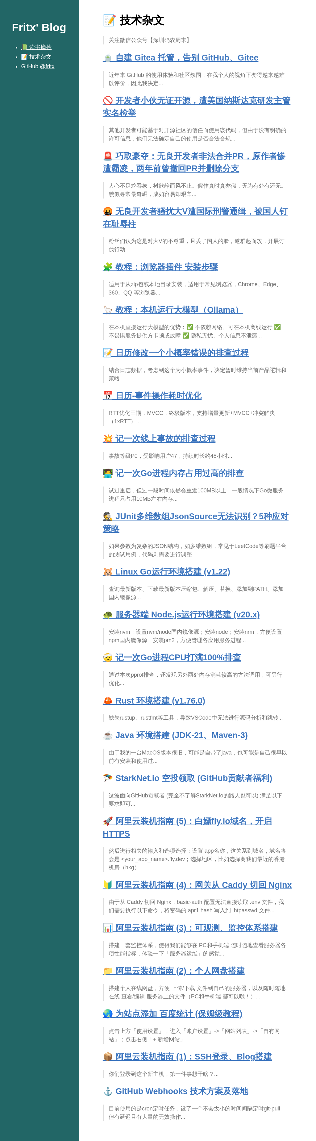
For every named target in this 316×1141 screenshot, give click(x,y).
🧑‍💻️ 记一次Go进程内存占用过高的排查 (173, 473)
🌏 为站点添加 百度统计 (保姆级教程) (172, 1013)
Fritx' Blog (39, 27)
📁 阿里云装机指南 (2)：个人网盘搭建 (174, 971)
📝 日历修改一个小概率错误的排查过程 (176, 352)
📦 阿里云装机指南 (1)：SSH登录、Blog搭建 (187, 1056)
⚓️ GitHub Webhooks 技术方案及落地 (175, 1091)
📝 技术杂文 (36, 57)
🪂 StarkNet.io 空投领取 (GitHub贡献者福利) (187, 778)
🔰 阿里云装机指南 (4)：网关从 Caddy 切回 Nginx (197, 885)
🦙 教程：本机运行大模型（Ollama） (173, 310)
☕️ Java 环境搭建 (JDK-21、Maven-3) (175, 735)
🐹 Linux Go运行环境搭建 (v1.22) (166, 571)
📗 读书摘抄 (36, 47)
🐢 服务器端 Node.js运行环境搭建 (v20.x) (181, 614)
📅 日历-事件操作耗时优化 (152, 395)
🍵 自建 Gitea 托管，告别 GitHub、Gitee (181, 57)
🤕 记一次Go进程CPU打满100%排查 (172, 657)
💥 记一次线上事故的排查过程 (159, 438)
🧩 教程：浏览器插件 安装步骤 (160, 267)
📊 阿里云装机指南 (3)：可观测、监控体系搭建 (190, 928)
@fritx (47, 66)
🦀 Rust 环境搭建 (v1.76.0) (154, 700)
